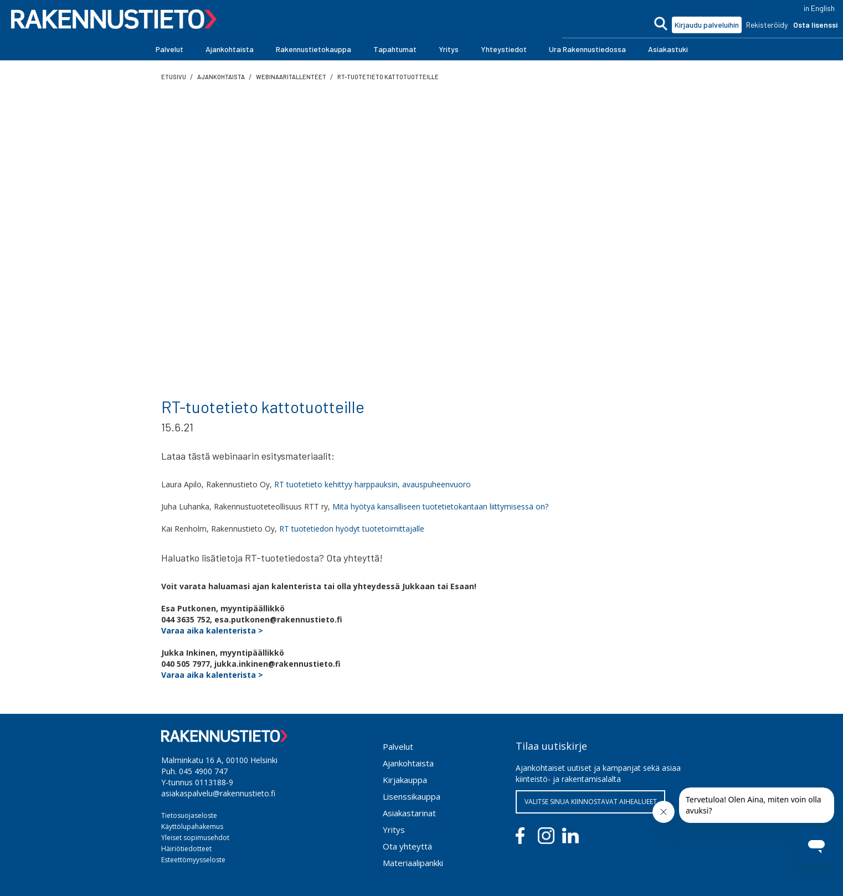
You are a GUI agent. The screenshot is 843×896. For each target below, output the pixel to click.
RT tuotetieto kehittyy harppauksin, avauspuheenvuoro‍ (372, 484)
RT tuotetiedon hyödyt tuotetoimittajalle (351, 528)
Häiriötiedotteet (186, 848)
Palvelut (398, 746)
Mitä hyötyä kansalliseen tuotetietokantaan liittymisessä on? (440, 506)
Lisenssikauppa (411, 796)
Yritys (394, 829)
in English (819, 8)
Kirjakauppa (405, 779)
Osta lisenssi (815, 24)
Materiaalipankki (413, 862)
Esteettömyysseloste (193, 859)
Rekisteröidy (767, 24)
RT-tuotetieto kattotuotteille (388, 76)
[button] (169, 49)
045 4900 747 (203, 771)
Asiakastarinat (409, 812)
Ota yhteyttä (407, 846)
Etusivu (173, 76)
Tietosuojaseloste (189, 815)
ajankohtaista (221, 76)
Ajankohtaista (408, 763)
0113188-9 (214, 782)
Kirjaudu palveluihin (707, 24)
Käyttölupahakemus (192, 826)
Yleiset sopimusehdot (195, 837)
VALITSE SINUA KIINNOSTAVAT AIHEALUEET (591, 801)
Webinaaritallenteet (291, 76)
